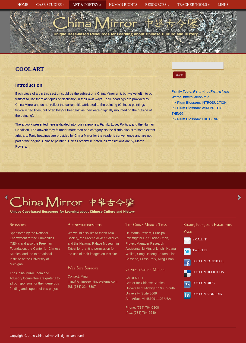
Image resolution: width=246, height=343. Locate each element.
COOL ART (29, 69)
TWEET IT (199, 250)
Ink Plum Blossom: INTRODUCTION (199, 102)
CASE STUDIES (50, 4)
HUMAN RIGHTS (123, 4)
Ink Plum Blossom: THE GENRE (196, 119)
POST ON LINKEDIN (207, 294)
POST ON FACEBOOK (208, 261)
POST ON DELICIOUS (208, 272)
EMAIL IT (199, 239)
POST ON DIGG (203, 283)
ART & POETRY (87, 4)
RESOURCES (157, 4)
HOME (22, 4)
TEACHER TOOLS (193, 4)
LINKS (223, 4)
